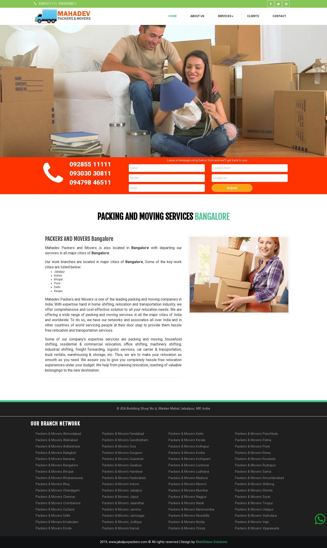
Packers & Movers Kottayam (189, 459)
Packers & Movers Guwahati (123, 459)
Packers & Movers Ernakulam (57, 522)
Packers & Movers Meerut (187, 484)
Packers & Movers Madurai (188, 478)
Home (172, 16)
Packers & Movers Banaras (55, 459)
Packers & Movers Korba (186, 453)
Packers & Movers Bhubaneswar (59, 478)
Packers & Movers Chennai (55, 497)
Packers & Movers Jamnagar (123, 516)
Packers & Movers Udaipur (254, 509)
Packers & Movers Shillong (254, 484)
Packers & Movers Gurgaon (122, 453)
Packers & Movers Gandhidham (125, 440)
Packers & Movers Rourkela (255, 459)
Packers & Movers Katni (185, 434)
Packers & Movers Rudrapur (255, 465)
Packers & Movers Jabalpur (122, 490)
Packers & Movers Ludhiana (188, 472)
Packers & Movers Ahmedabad (58, 434)
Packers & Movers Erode (54, 528)
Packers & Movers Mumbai (188, 490)
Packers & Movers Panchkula (256, 434)
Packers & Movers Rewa (253, 453)
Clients (253, 16)
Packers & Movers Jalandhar (123, 503)
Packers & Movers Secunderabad (259, 478)
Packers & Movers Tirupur (254, 503)
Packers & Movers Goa (119, 446)
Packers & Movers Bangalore (57, 465)
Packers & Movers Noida (186, 522)
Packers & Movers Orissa (186, 528)
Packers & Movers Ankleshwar (58, 446)
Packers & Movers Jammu (121, 509)
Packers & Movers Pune (252, 446)
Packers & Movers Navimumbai (191, 509)
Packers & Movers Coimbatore (58, 503)
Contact (279, 16)
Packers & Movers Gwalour (122, 465)
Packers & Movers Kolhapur (188, 446)
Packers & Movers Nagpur (187, 497)
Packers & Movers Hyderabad (124, 478)
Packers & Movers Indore (120, 484)
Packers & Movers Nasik (186, 503)
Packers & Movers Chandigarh (58, 490)
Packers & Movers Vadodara (256, 516)
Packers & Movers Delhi (53, 516)
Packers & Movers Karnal (120, 528)
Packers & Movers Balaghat (56, 453)
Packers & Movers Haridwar (122, 472)
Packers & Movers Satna (253, 472)
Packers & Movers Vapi (252, 522)
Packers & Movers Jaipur (120, 497)
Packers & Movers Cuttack (55, 509)
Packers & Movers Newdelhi (188, 516)
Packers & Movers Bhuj (52, 484)
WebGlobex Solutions (211, 542)
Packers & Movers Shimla (253, 490)
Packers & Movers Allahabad (57, 440)
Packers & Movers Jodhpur (122, 522)
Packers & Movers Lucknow (188, 465)
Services (225, 16)
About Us (197, 16)
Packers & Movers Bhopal (54, 472)
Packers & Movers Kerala (186, 440)
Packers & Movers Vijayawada (257, 528)
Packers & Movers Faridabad (123, 434)
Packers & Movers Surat (252, 497)
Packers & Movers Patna (253, 440)
